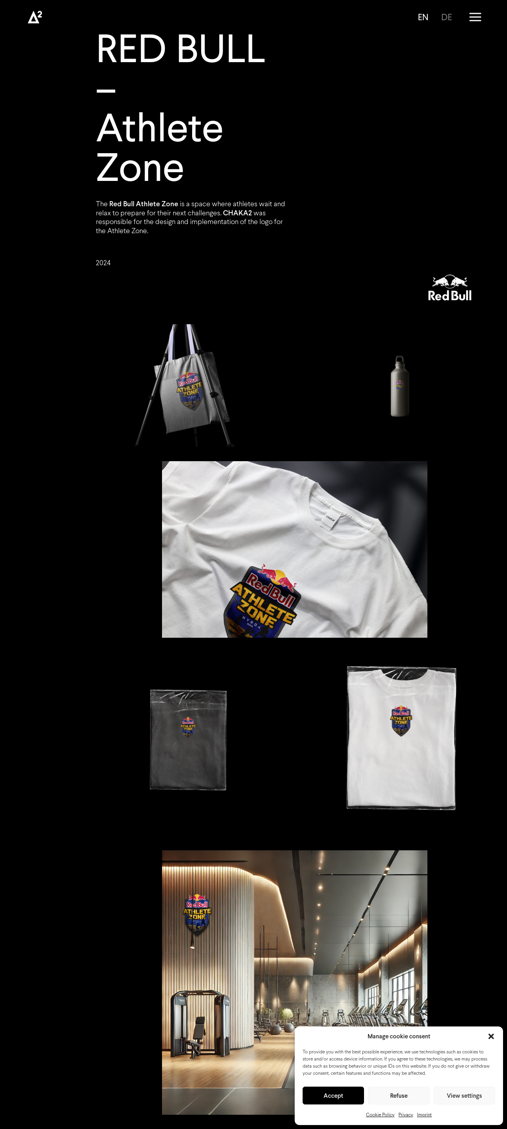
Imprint (424, 1115)
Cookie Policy (380, 1115)
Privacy (405, 1115)
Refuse (399, 1096)
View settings (464, 1096)
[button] (491, 1036)
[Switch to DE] (446, 17)
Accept (333, 1096)
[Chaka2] (35, 17)
